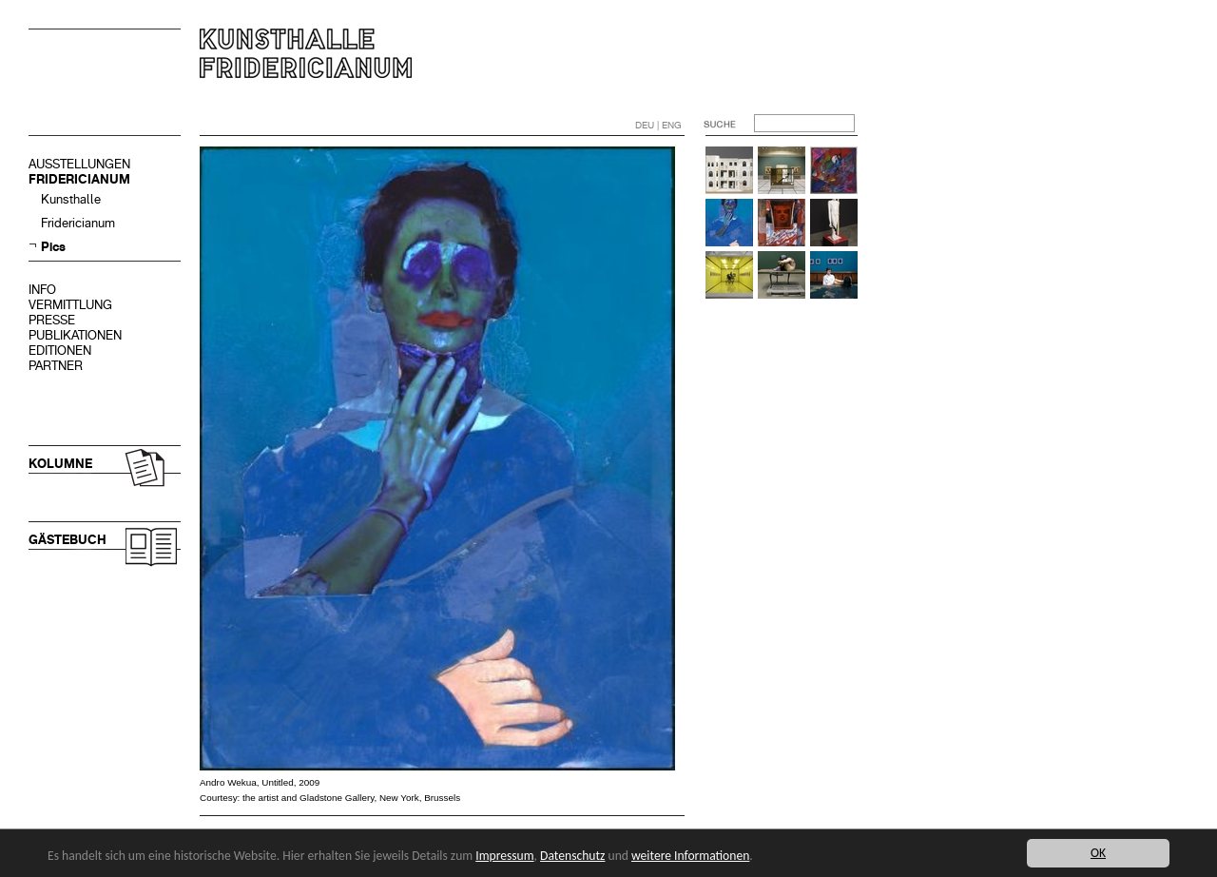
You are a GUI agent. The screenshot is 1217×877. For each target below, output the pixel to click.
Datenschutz (572, 856)
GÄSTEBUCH (67, 540)
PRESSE (52, 320)
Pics (53, 247)
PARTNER (56, 366)
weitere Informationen (690, 856)
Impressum (504, 856)
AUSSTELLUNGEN (79, 164)
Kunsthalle (71, 199)
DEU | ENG (658, 125)
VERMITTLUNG (70, 305)
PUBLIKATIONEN (75, 335)
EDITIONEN (60, 350)
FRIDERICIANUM (79, 179)
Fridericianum (78, 223)
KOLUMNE (60, 464)
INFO (42, 290)
